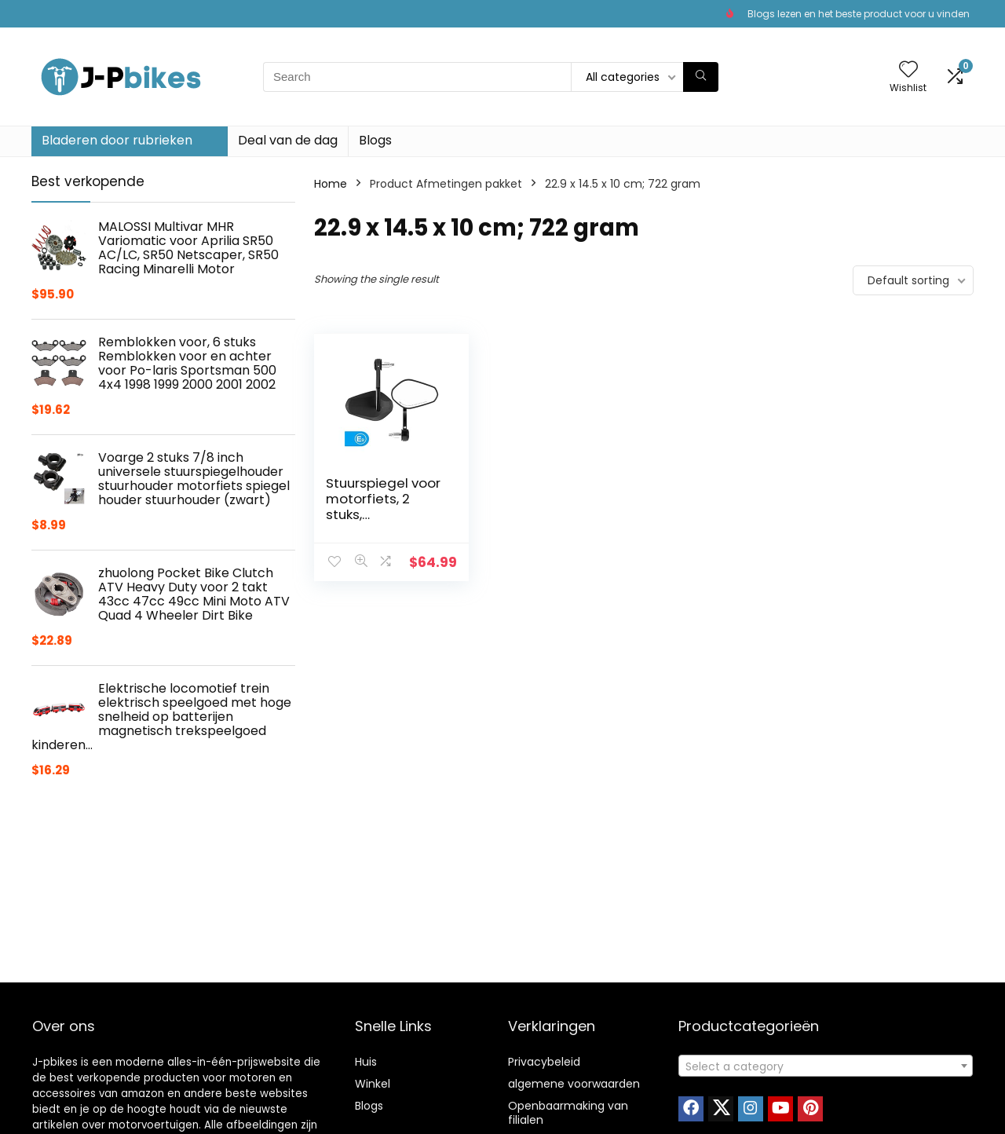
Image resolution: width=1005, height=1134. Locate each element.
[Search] (700, 77)
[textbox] (825, 1066)
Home (330, 184)
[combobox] (825, 1066)
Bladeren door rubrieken (117, 140)
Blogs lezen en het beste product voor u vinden (858, 13)
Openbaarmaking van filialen (568, 1113)
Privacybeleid (544, 1062)
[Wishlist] (908, 70)
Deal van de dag (288, 140)
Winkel (372, 1084)
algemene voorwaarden (574, 1084)
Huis (366, 1062)
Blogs (375, 140)
